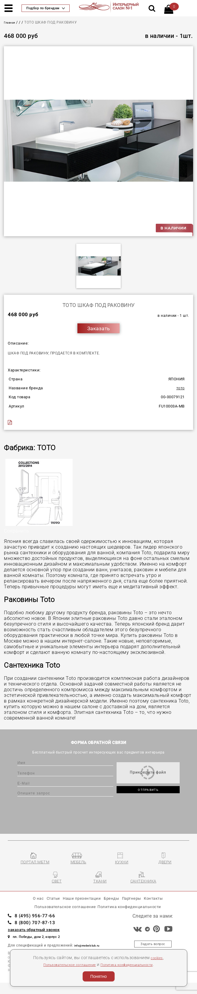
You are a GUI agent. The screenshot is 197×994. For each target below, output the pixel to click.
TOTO (179, 388)
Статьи (40, 904)
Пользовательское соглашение (62, 964)
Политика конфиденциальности (133, 964)
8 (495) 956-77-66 (37, 925)
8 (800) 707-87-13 (37, 932)
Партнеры (139, 904)
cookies (156, 957)
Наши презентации (77, 904)
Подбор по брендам (45, 8)
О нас (22, 904)
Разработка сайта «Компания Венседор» (153, 988)
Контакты (168, 904)
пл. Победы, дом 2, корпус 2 (40, 947)
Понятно (98, 976)
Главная (11, 22)
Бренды (114, 904)
